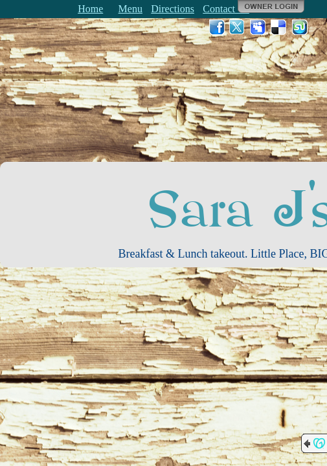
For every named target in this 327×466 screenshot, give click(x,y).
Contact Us (226, 8)
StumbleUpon (300, 27)
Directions (172, 8)
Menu (130, 8)
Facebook (217, 27)
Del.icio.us (279, 27)
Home (90, 8)
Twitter (238, 27)
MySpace (258, 27)
